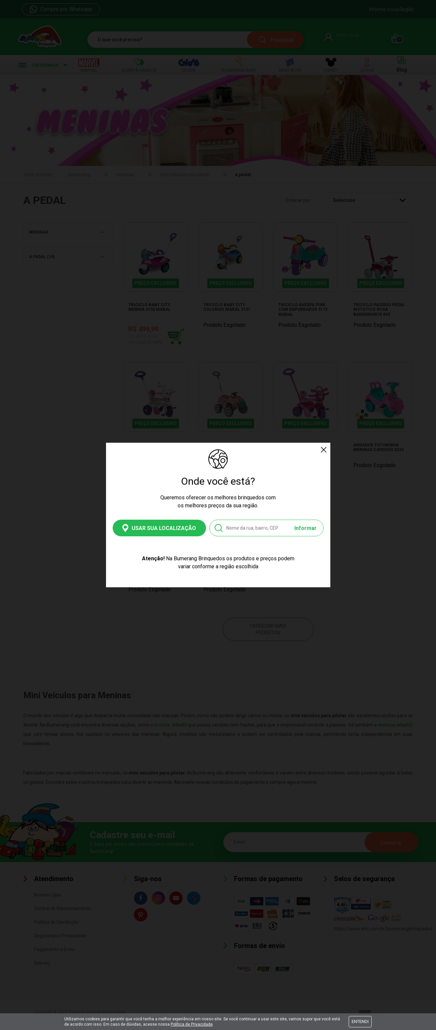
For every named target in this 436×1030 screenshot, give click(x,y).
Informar (305, 528)
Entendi (360, 1021)
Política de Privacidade (192, 1024)
